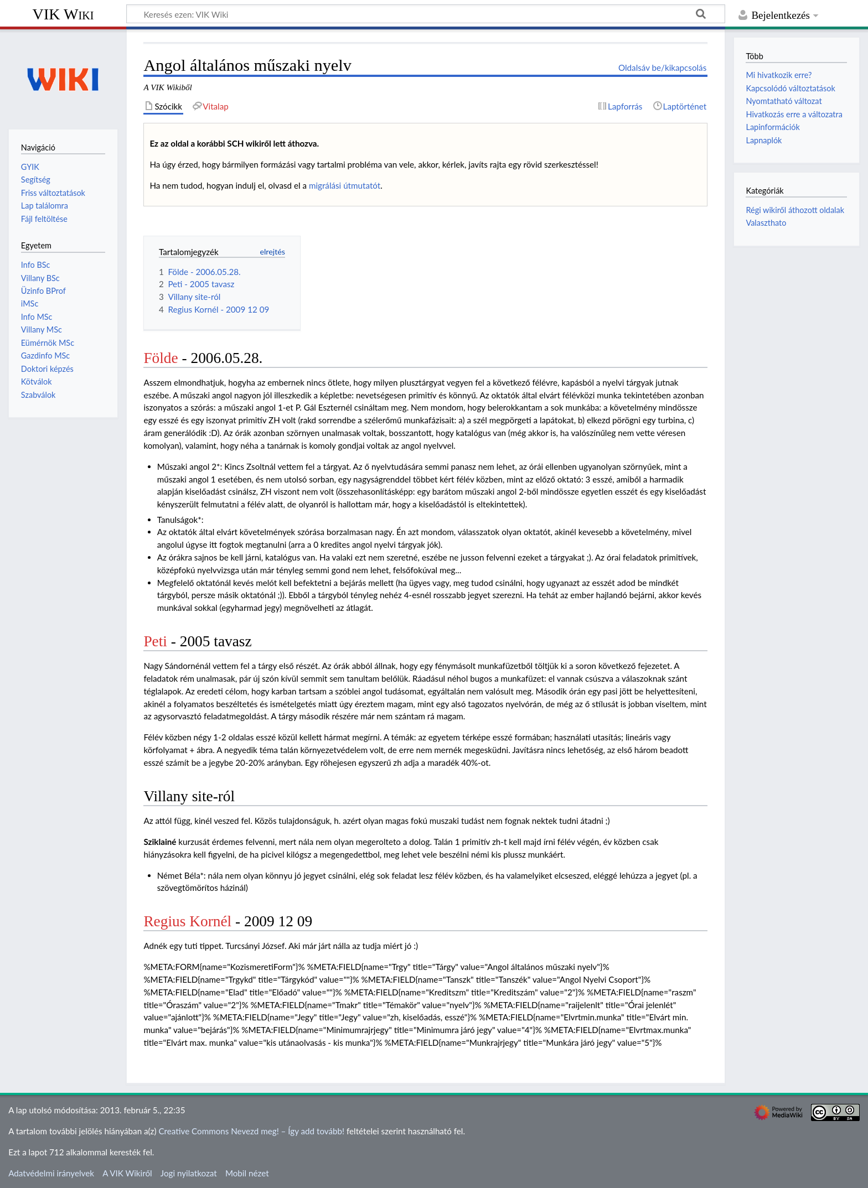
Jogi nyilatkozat (189, 1173)
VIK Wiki (63, 14)
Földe (160, 358)
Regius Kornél (187, 921)
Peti (155, 641)
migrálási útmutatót (344, 185)
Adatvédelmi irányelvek (51, 1173)
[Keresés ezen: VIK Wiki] (426, 14)
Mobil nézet (247, 1173)
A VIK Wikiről (127, 1173)
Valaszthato (766, 222)
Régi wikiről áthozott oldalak (795, 210)
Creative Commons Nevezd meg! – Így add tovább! (251, 1131)
